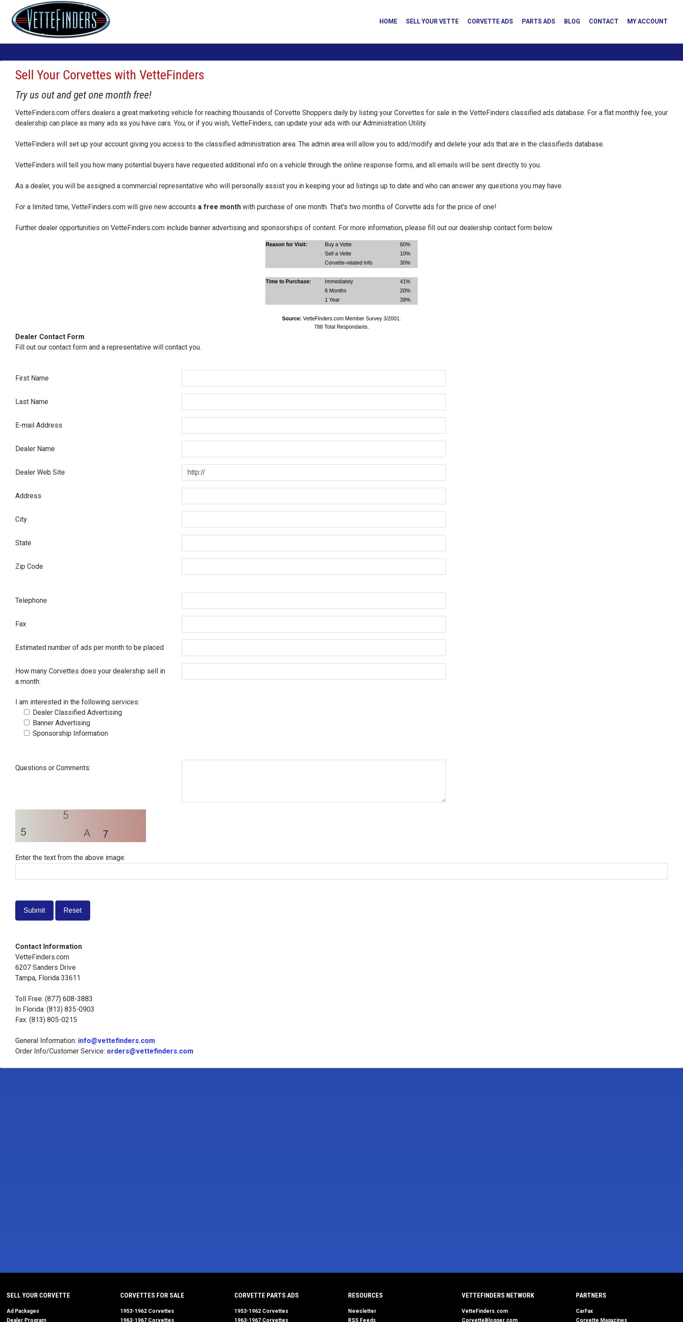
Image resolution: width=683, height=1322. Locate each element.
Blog (569, 21)
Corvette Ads (488, 21)
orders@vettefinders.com (150, 1051)
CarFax (584, 1311)
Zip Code (29, 566)
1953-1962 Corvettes (147, 1311)
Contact (601, 21)
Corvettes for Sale (152, 1295)
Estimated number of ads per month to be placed (89, 647)
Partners (591, 1295)
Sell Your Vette (429, 21)
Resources (365, 1295)
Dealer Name (35, 449)
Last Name (31, 402)
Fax (20, 624)
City (21, 519)
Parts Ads (536, 21)
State (23, 543)
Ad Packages (23, 1311)
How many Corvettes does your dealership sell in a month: (90, 676)
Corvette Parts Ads (266, 1295)
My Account (645, 21)
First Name (32, 378)
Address (28, 496)
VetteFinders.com (485, 1311)
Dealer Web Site (40, 472)
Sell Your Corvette (38, 1295)
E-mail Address (38, 425)
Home (386, 21)
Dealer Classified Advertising (73, 712)
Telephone (31, 600)
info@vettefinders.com (116, 1041)
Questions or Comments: (53, 768)
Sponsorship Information (66, 733)
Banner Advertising (57, 723)
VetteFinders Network (498, 1295)
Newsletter (362, 1311)
